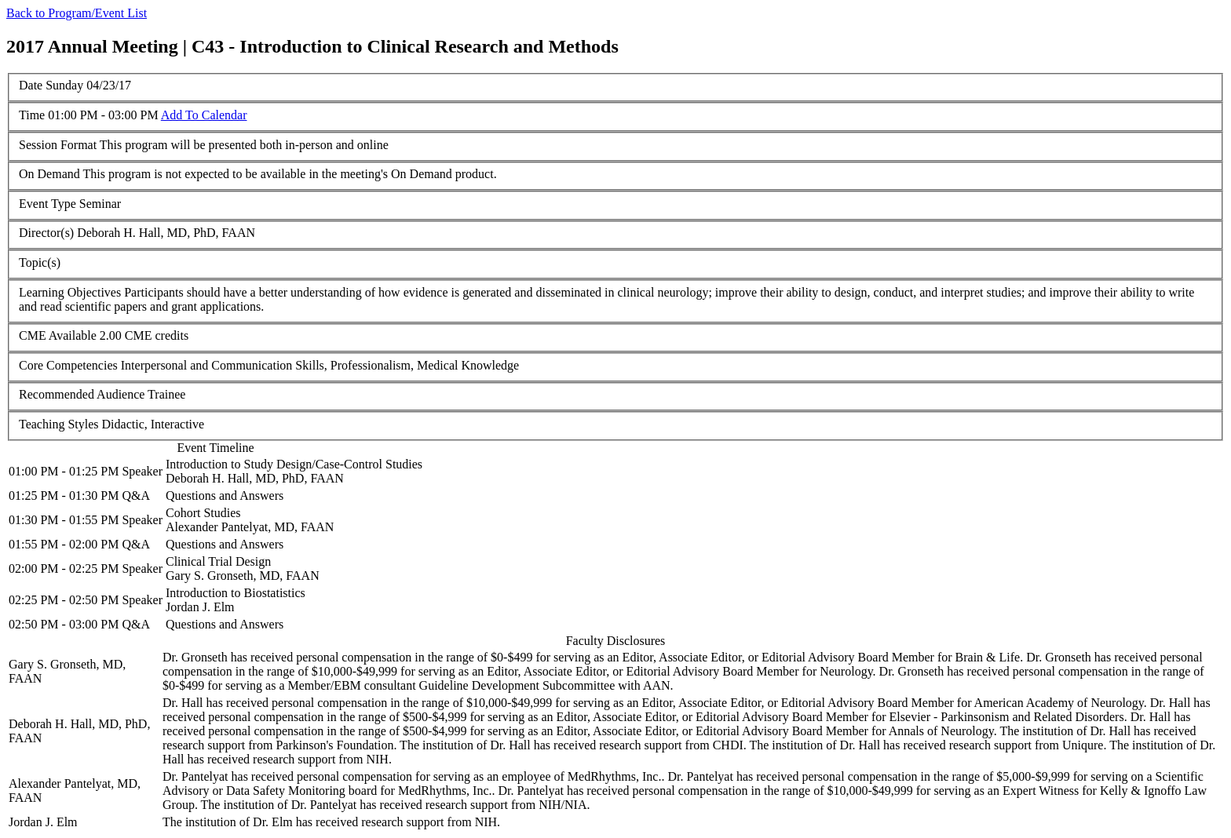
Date (30, 85)
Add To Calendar (204, 115)
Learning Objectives (70, 292)
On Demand (49, 173)
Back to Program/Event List (76, 13)
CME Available (58, 335)
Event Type (47, 203)
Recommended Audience (81, 394)
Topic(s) (39, 262)
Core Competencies (68, 365)
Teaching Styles (59, 424)
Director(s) (46, 232)
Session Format (58, 144)
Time (32, 115)
